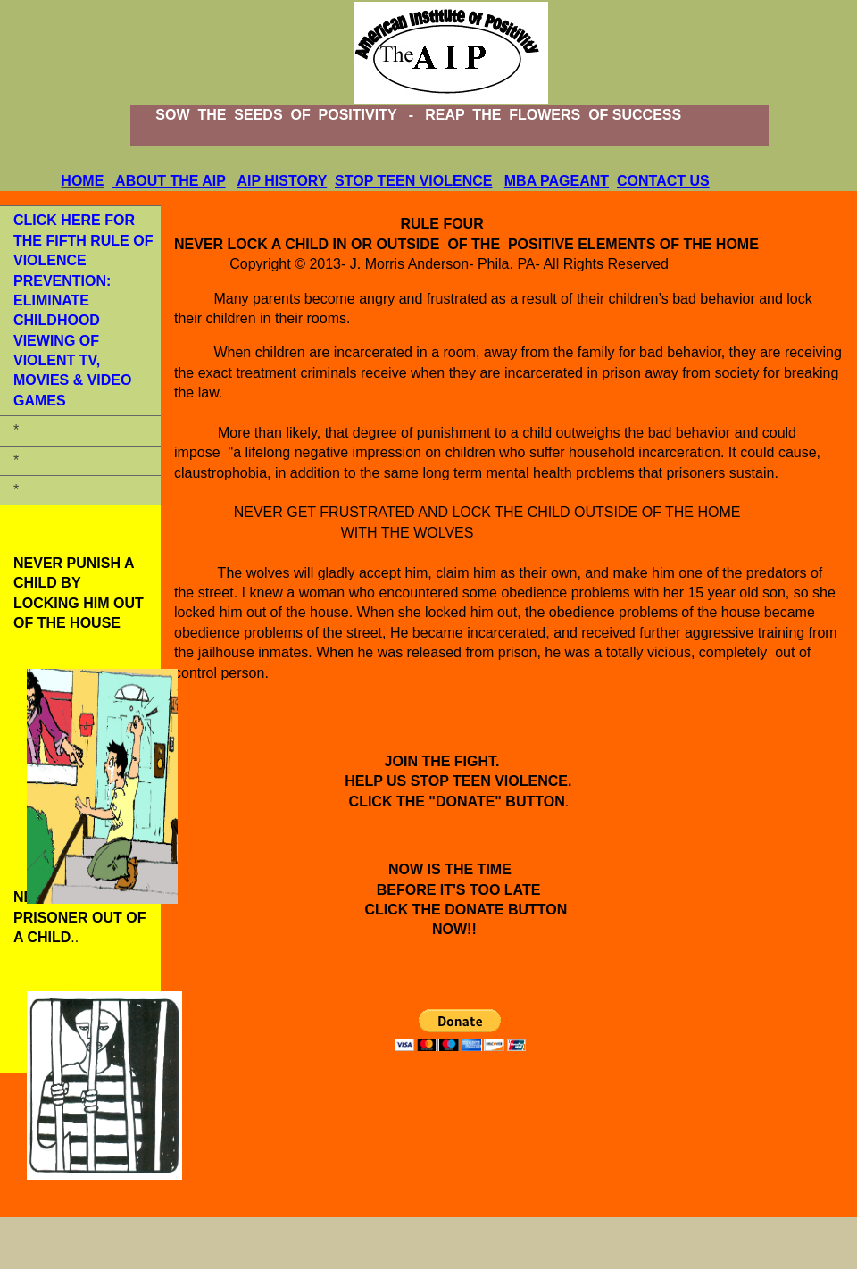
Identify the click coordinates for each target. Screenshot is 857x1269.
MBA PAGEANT (556, 180)
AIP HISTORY (282, 180)
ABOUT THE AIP (168, 180)
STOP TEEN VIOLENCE (413, 180)
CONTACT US (663, 180)
